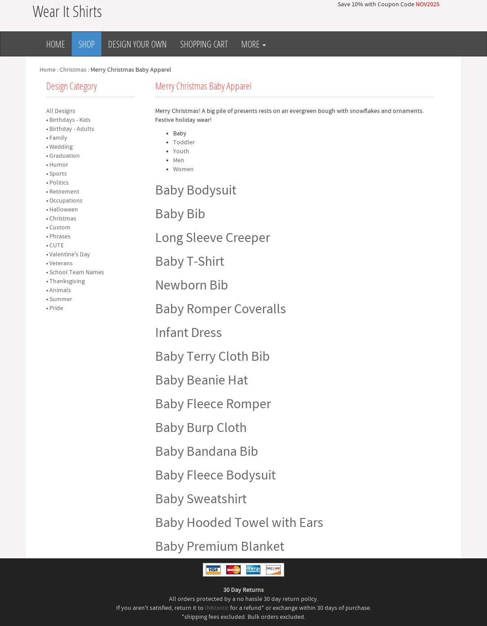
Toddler (184, 142)
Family (58, 138)
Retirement (64, 192)
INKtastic (217, 608)
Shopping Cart (204, 44)
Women (183, 169)
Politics (59, 183)
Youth (181, 151)
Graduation (64, 156)
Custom (59, 228)
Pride (56, 308)
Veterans (61, 263)
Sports (58, 174)
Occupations (66, 201)
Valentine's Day (69, 254)
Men (178, 160)
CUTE (56, 246)
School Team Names (76, 272)
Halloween (63, 210)
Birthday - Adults (71, 129)
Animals (60, 290)
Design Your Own (137, 44)
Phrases (59, 237)
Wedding (61, 147)
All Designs (60, 111)
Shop (86, 44)
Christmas (73, 70)
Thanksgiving (67, 281)
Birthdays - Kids (70, 120)
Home (55, 44)
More (253, 44)
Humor (58, 165)
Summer (60, 299)
